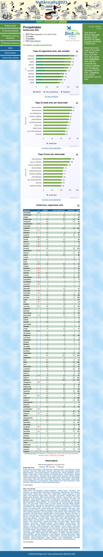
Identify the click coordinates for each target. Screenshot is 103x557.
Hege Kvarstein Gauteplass (31, 511)
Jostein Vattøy (27, 493)
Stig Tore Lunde (33, 503)
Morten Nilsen (27, 469)
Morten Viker (45, 516)
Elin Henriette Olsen (56, 474)
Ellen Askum (46, 492)
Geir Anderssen (33, 495)
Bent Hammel (55, 492)
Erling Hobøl (75, 477)
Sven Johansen (55, 534)
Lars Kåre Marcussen (61, 531)
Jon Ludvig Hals (53, 501)
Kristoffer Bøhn (70, 495)
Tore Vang (52, 495)
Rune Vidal (54, 518)
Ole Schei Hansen (37, 513)
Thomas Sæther (54, 535)
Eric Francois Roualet (66, 501)
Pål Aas (32, 524)
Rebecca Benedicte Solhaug (51, 482)
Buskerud (62, 22)
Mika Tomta (41, 471)
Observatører (10, 53)
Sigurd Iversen (33, 514)
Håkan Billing (57, 493)
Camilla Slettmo (58, 511)
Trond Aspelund (69, 474)
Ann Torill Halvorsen (67, 471)
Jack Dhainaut (70, 469)
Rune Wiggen (27, 506)
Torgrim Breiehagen (47, 508)
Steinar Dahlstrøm (50, 490)
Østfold (40, 22)
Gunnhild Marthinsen (69, 539)
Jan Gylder (34, 523)
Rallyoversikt (10, 26)
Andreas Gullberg (59, 469)
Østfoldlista (94, 59)
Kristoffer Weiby (48, 513)
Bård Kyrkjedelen (74, 527)
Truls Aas (33, 526)
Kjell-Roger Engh (55, 472)
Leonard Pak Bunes (49, 521)
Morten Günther (74, 475)
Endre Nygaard (51, 537)
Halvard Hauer (67, 506)
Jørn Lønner (40, 505)
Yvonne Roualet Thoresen (63, 513)
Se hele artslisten (51, 97)
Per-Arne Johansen (61, 508)
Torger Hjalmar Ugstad (52, 519)
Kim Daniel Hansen (29, 529)
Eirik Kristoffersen (35, 482)
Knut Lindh (47, 498)
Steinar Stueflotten (68, 472)
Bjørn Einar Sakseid (37, 539)
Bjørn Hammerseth (69, 480)
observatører (35, 41)
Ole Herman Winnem (30, 518)
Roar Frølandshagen (65, 537)
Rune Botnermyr (50, 505)
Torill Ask (59, 497)
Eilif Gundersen (74, 531)
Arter (10, 48)
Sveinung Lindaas (28, 505)
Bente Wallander (41, 501)
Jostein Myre (27, 490)
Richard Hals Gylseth (68, 534)
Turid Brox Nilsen (44, 518)
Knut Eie (49, 471)
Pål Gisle (74, 513)
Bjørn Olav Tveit (38, 479)
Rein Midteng (53, 532)
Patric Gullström (28, 534)
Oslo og (10, 37)
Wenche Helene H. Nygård (55, 524)
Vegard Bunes (70, 514)
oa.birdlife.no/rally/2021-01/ (42, 45)
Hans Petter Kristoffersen (67, 518)
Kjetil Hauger (75, 500)
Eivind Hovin (56, 498)
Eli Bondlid (35, 527)
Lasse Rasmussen (29, 532)
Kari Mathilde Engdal (53, 477)
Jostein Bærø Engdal (29, 477)
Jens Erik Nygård (35, 492)
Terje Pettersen (65, 500)
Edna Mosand (37, 469)
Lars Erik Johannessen (41, 534)
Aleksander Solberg (46, 523)
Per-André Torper (34, 516)
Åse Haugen (58, 539)
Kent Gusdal (57, 479)
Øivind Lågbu (43, 495)
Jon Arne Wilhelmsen (29, 480)
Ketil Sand (71, 508)
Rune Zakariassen (73, 510)
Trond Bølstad (36, 531)
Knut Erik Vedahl (63, 521)
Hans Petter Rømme (45, 514)
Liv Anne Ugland (55, 503)
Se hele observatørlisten (51, 148)
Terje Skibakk (37, 506)
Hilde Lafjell (48, 479)
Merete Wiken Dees (70, 529)
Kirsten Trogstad (44, 474)
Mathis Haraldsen (47, 531)
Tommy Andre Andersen (41, 472)
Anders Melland (59, 523)
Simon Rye (64, 527)
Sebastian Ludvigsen (72, 532)
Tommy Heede (66, 526)
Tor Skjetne (65, 498)
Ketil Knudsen (33, 475)
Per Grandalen (38, 490)
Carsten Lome (45, 500)
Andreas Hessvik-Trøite (72, 516)
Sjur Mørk (72, 490)
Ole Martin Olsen (45, 475)
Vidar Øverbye (65, 492)
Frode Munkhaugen (37, 537)
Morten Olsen (33, 474)
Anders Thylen (44, 503)
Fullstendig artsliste (10, 58)
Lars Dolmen (61, 495)
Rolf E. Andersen (40, 510)
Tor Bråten (62, 532)
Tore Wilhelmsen (47, 469)
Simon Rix (33, 471)
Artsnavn (27, 210)
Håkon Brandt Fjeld (42, 532)
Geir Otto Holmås (46, 511)
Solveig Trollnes (66, 477)
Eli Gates (73, 498)
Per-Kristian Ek (58, 529)
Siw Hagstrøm (75, 492)
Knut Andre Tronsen (62, 505)
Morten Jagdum (41, 524)
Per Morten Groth (34, 508)
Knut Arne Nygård (70, 524)
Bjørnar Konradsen (29, 501)
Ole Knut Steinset (54, 527)
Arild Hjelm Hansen (35, 521)
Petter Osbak (75, 479)
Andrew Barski (34, 500)
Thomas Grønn (62, 490)
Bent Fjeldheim (55, 526)
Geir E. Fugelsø (66, 519)
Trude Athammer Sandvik (44, 529)
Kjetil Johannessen (43, 526)
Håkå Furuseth (48, 539)
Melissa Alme (37, 493)
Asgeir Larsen (27, 479)
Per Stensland (62, 510)
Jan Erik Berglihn (42, 480)
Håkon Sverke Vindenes (47, 497)
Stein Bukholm (41, 477)
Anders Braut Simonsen (60, 475)
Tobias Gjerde (70, 523)
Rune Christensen (37, 498)
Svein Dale (56, 471)
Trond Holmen (74, 505)
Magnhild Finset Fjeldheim (39, 535)
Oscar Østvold (43, 527)
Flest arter (50, 467)
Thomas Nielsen (39, 519)
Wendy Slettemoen (70, 511)
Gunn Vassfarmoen (59, 514)
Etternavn (60, 467)
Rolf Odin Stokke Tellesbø (70, 503)
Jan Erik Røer (46, 506)
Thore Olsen (47, 493)
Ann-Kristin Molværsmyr (68, 535)
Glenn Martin (66, 479)
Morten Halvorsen (68, 493)
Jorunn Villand (67, 497)
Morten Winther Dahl (55, 480)
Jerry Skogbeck (55, 500)
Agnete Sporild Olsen (57, 516)
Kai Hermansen (57, 506)
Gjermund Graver (51, 510)
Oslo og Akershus (51, 22)
